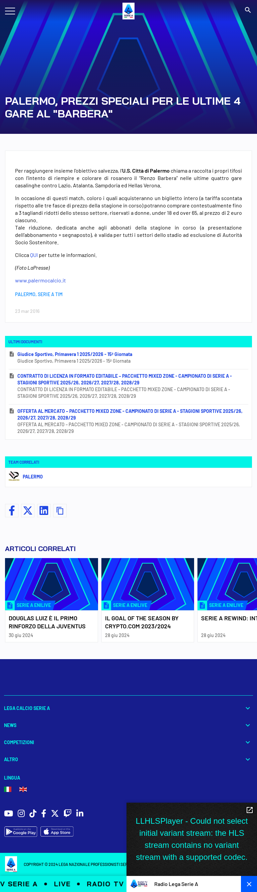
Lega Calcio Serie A (128, 708)
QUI (34, 255)
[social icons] (8, 814)
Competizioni (128, 742)
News (128, 725)
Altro (128, 759)
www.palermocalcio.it (40, 280)
